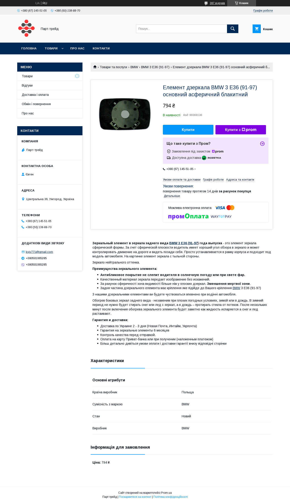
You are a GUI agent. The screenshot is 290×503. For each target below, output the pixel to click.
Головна (28, 48)
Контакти (101, 48)
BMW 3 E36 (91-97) (155, 67)
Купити (188, 130)
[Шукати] (232, 28)
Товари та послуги (113, 67)
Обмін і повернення (36, 104)
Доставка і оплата (35, 95)
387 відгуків (217, 3)
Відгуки (27, 85)
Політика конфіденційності (170, 496)
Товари (51, 48)
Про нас (77, 48)
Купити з (240, 130)
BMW (134, 67)
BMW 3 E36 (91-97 (183, 243)
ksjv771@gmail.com (39, 252)
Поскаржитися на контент (135, 496)
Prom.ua (166, 492)
